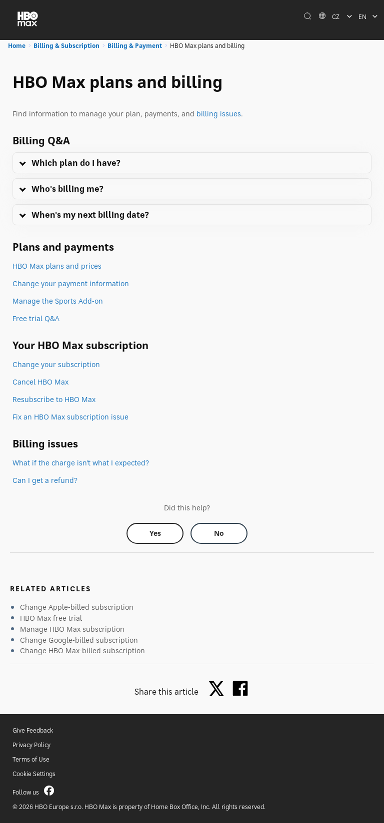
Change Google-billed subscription (79, 640)
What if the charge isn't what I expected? (80, 462)
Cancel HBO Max (40, 382)
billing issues (218, 113)
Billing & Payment (135, 45)
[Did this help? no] (219, 533)
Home (17, 45)
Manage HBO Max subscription (72, 629)
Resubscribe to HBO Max (54, 399)
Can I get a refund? (45, 480)
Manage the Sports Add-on (57, 301)
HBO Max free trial (51, 618)
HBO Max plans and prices (57, 266)
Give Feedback (32, 730)
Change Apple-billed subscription (77, 607)
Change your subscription (56, 364)
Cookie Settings (34, 774)
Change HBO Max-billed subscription (82, 650)
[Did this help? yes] (155, 533)
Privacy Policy (31, 745)
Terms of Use (31, 759)
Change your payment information (70, 283)
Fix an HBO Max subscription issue (70, 416)
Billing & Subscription (67, 45)
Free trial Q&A (36, 318)
